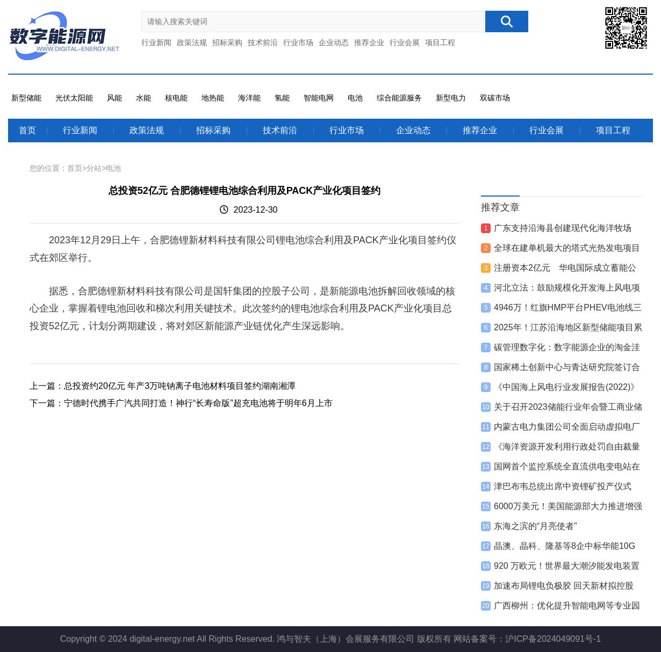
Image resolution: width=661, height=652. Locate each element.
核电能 (176, 97)
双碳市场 (495, 97)
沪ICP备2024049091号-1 (553, 638)
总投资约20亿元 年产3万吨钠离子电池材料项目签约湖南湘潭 (180, 385)
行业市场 (298, 42)
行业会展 (405, 42)
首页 (27, 130)
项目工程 (440, 42)
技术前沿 (263, 42)
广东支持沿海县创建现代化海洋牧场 (562, 228)
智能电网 (319, 97)
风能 (114, 97)
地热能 (213, 97)
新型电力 (451, 97)
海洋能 (249, 97)
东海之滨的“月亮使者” (535, 526)
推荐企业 (369, 42)
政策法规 (192, 42)
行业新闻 (156, 42)
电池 (355, 97)
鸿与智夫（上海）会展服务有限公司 (345, 638)
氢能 (282, 97)
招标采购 (227, 42)
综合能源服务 (399, 97)
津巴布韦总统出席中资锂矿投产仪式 (562, 486)
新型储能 (26, 97)
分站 (94, 168)
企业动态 (334, 42)
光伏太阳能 (74, 97)
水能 (143, 97)
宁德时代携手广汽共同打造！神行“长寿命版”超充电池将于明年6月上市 (198, 403)
